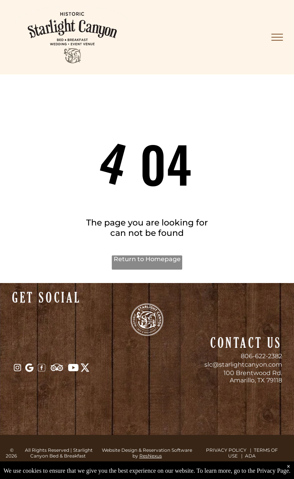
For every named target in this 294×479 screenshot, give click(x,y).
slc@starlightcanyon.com (243, 364)
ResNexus (150, 456)
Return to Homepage (147, 259)
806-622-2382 (261, 356)
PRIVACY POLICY (226, 450)
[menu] (277, 37)
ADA (250, 456)
